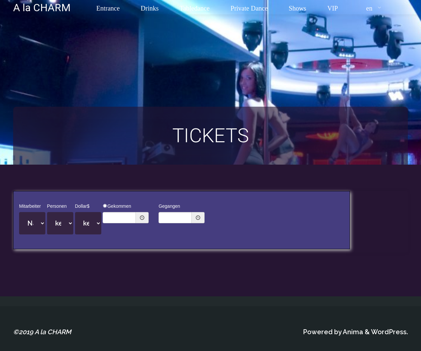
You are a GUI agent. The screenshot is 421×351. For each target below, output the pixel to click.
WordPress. (389, 332)
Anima (352, 332)
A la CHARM (42, 7)
